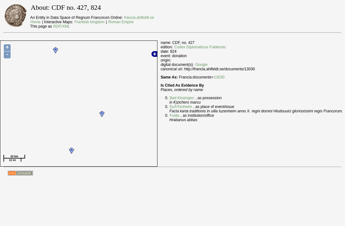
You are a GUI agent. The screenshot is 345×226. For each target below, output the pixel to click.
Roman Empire (121, 22)
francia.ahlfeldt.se (139, 17)
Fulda (174, 115)
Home (35, 22)
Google (201, 64)
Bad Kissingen (182, 98)
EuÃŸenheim (181, 107)
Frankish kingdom (89, 22)
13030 (219, 77)
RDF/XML (61, 26)
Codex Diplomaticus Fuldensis (200, 47)
